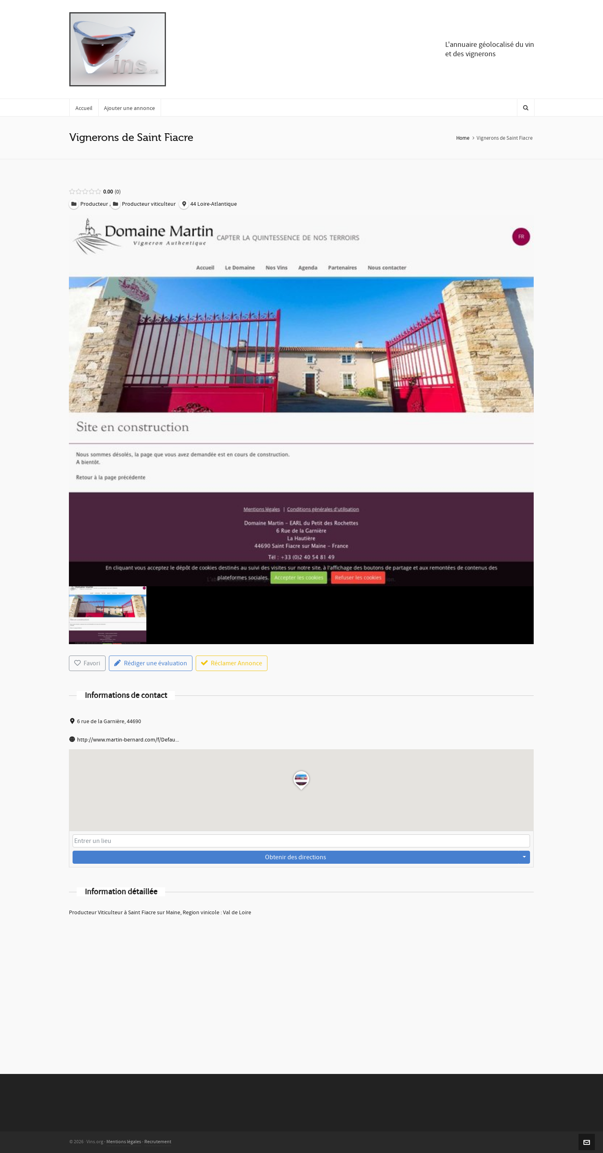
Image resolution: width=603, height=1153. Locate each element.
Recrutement (157, 1142)
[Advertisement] (301, 984)
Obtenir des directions (295, 857)
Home (462, 138)
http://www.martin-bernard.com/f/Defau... (128, 740)
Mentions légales (123, 1142)
